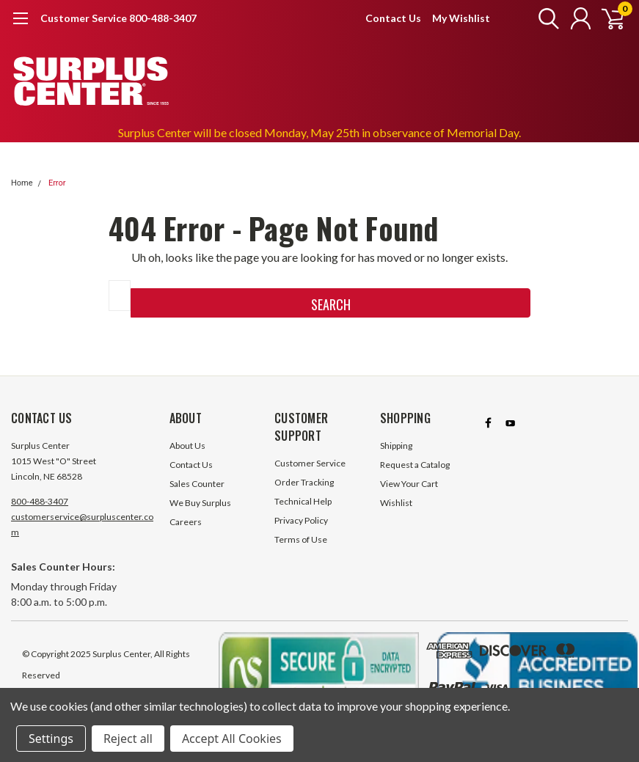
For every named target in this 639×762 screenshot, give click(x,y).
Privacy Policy (301, 520)
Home (22, 183)
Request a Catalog (415, 464)
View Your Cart (409, 483)
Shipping (396, 445)
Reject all (128, 738)
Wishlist (396, 502)
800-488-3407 (39, 501)
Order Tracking (304, 482)
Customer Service (310, 463)
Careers (185, 521)
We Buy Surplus (200, 502)
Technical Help (303, 501)
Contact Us (393, 18)
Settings (51, 738)
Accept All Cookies (232, 738)
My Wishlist (461, 18)
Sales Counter (196, 483)
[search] (542, 18)
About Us (187, 445)
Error (57, 183)
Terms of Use (300, 539)
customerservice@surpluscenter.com (82, 524)
